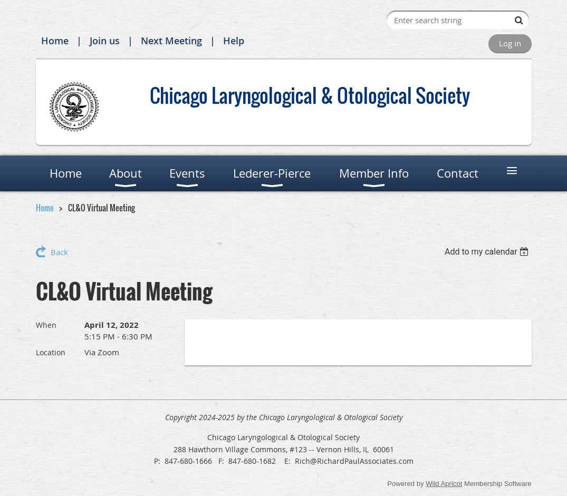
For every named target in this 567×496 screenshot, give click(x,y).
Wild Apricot (444, 484)
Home (55, 40)
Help (233, 40)
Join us (105, 40)
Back (59, 252)
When (46, 325)
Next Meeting (171, 40)
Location (50, 352)
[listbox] (488, 251)
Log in (510, 43)
